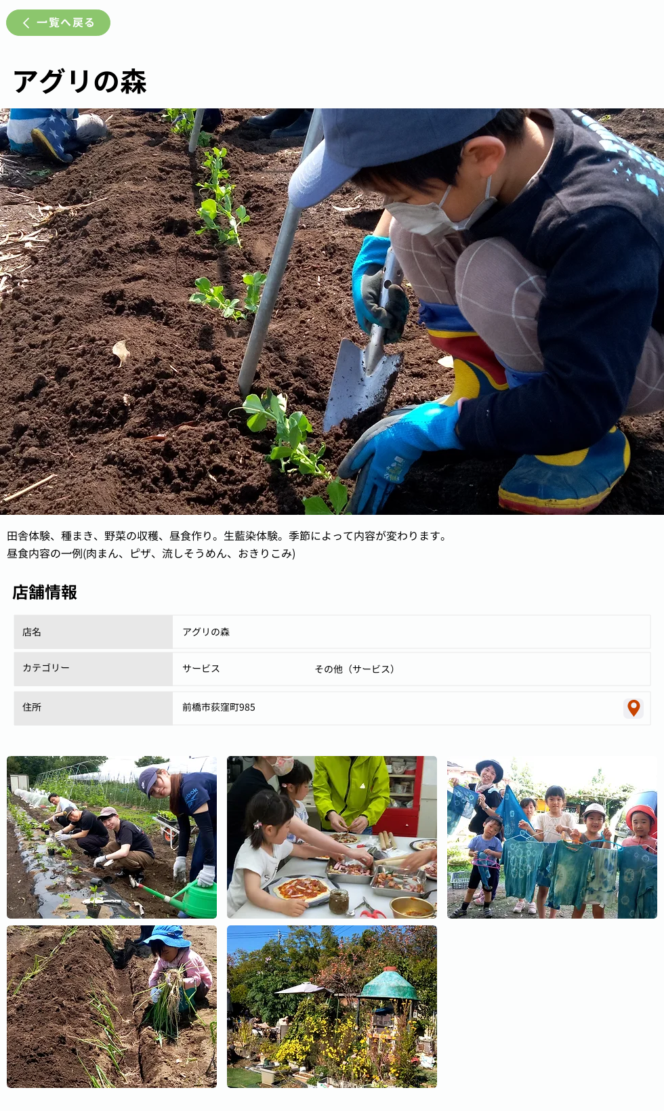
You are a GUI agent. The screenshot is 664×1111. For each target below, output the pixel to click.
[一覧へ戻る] (58, 22)
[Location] (633, 708)
